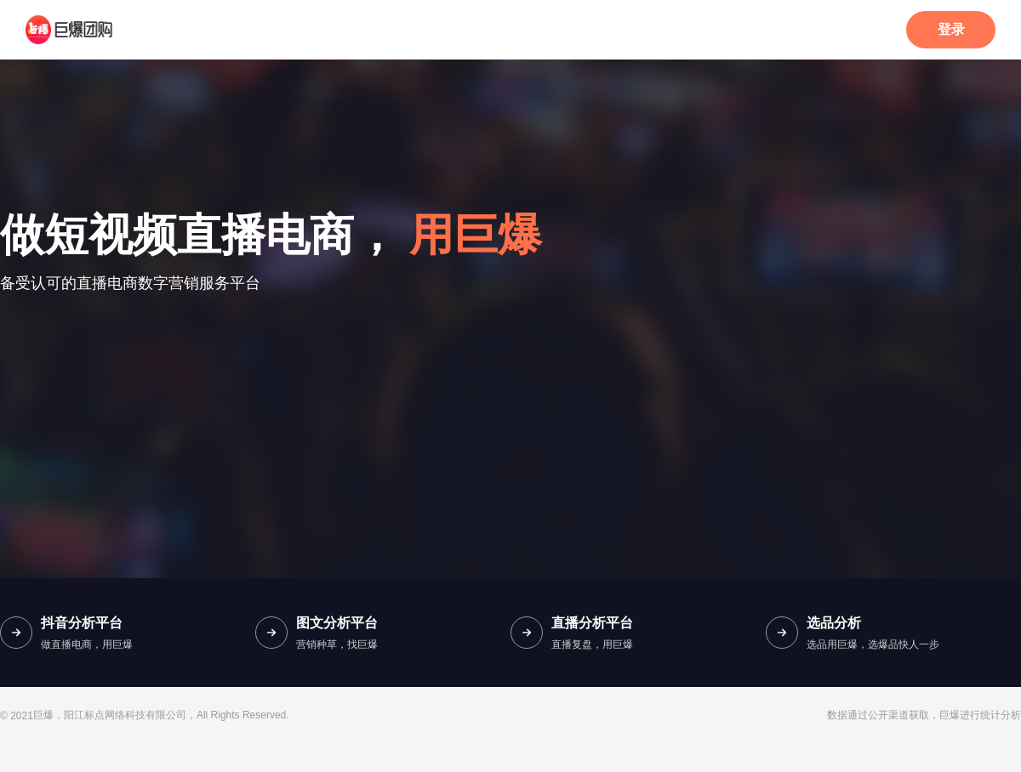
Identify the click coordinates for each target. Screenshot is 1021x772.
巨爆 (43, 715)
